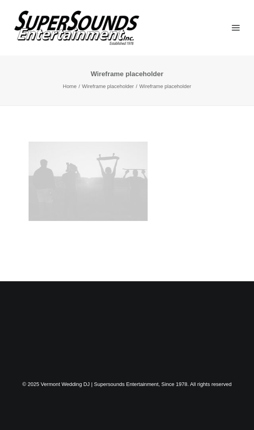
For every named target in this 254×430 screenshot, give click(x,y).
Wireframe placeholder (108, 86)
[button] (235, 28)
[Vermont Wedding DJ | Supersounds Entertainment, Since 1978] (76, 28)
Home (70, 86)
